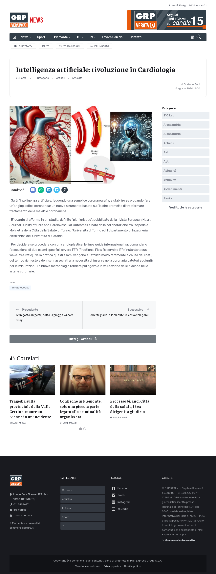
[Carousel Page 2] (84, 428)
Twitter (118, 495)
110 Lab (168, 115)
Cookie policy (132, 565)
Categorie (41, 77)
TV (91, 37)
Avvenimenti (172, 189)
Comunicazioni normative (178, 540)
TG (78, 37)
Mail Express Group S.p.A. (146, 560)
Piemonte (61, 37)
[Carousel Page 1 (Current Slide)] (80, 428)
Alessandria (172, 125)
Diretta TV (23, 46)
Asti (166, 152)
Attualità (77, 77)
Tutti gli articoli (82, 339)
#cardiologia (20, 288)
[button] (199, 37)
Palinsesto (99, 46)
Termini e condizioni (87, 565)
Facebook (120, 488)
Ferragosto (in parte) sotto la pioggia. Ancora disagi (44, 317)
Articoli (60, 77)
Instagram (121, 502)
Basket (168, 198)
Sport (41, 37)
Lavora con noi (112, 37)
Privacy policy (112, 565)
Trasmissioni (69, 46)
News (24, 37)
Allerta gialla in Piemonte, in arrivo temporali (119, 315)
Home (21, 77)
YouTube (119, 509)
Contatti (135, 37)
